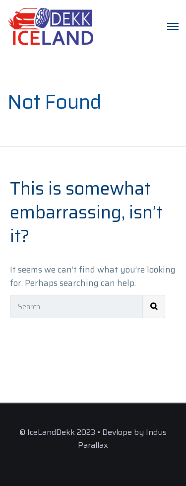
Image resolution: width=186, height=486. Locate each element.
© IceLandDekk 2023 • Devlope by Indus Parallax (93, 438)
